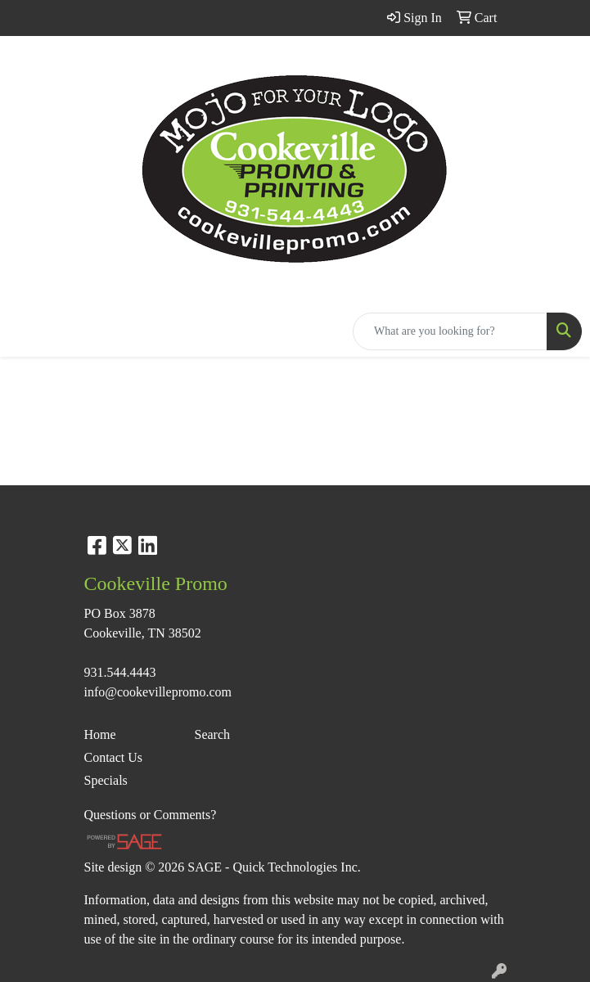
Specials (106, 780)
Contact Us (113, 757)
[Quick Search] (450, 331)
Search (213, 734)
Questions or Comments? (150, 815)
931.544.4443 (120, 672)
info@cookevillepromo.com (158, 692)
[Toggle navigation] (25, 331)
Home (100, 734)
